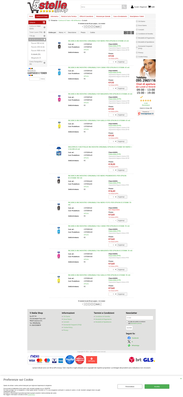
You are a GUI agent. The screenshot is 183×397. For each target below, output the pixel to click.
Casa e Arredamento (119, 17)
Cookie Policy (31, 394)
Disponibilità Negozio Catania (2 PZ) (119, 75)
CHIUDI (181, 378)
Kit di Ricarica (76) (36, 40)
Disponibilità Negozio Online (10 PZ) (119, 50)
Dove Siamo (67, 320)
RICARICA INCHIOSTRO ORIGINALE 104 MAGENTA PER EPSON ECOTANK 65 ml (100, 94)
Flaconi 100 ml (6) (37, 44)
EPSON (86, 50)
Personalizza (129, 386)
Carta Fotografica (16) (35, 63)
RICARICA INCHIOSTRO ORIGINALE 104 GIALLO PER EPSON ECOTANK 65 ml (99, 121)
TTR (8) (32, 36)
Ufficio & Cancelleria (85, 17)
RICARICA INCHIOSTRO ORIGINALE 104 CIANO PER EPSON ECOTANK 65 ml (98, 68)
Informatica (54, 17)
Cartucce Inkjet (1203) (35, 28)
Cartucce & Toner (41, 17)
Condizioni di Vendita (102, 317)
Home (31, 17)
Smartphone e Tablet (135, 17)
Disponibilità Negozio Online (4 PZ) (119, 283)
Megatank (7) (36, 58)
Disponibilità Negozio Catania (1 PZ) (119, 49)
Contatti (66, 323)
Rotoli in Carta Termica (68, 17)
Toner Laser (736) (35, 33)
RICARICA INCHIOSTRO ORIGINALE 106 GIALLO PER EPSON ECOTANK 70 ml (99, 276)
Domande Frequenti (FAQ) (72, 325)
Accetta (157, 386)
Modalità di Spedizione (103, 323)
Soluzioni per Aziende (102, 17)
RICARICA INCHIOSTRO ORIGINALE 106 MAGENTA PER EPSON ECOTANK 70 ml (100, 251)
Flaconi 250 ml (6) (37, 47)
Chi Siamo (66, 317)
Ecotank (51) (35, 55)
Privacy (65, 331)
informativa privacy (136, 324)
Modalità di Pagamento (103, 320)
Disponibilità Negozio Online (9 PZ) (119, 186)
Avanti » (98, 27)
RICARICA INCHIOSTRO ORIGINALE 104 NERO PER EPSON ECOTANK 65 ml (98, 41)
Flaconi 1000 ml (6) (38, 51)
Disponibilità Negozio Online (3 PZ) (119, 234)
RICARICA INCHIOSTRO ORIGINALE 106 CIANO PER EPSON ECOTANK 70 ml (99, 227)
